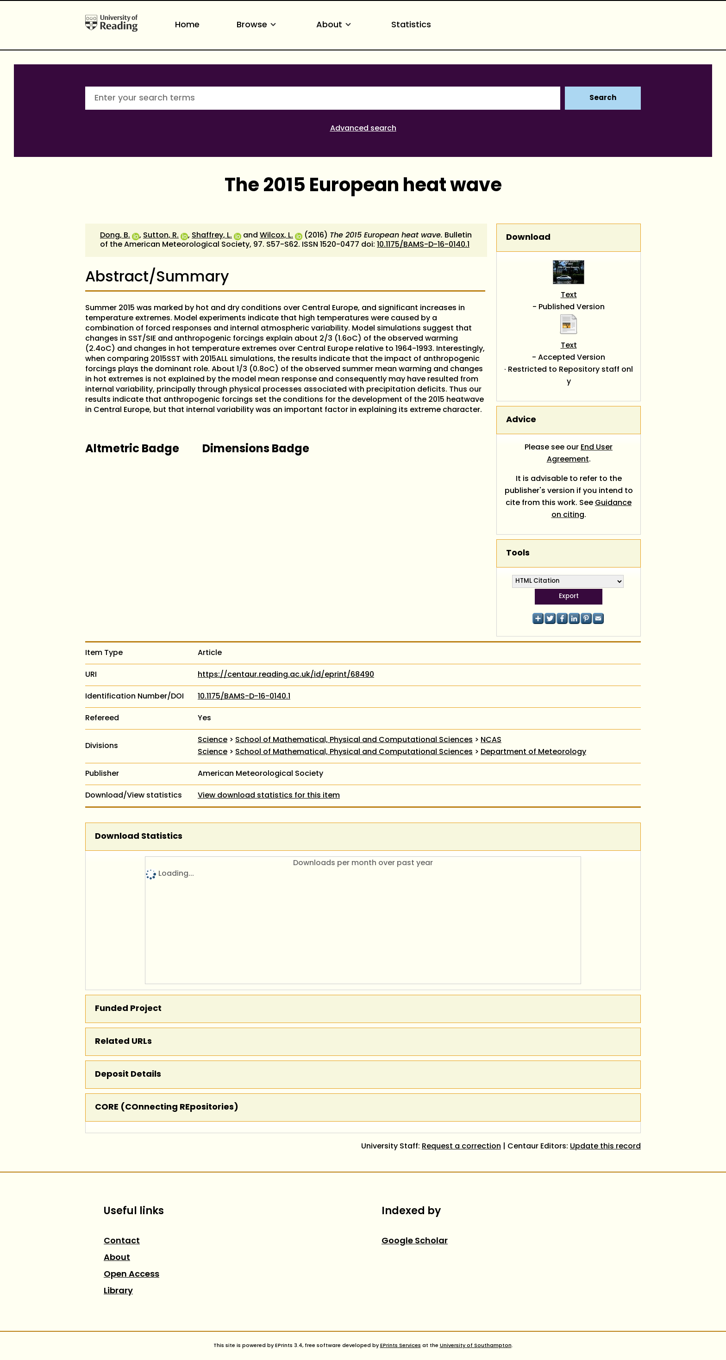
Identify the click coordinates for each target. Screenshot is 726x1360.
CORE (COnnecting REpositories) (166, 1107)
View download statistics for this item (269, 796)
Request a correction (461, 1147)
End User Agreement (580, 454)
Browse (258, 25)
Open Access (131, 1274)
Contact (122, 1241)
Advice (521, 420)
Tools (518, 553)
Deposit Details (128, 1074)
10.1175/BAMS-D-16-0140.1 (423, 245)
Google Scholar (415, 1241)
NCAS (491, 740)
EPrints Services (400, 1345)
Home (187, 25)
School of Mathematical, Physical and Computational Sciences (354, 740)
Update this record (605, 1147)
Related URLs (123, 1042)
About (335, 25)
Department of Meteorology (533, 752)
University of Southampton (476, 1345)
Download (528, 238)
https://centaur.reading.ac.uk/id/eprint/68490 (286, 675)
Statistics (411, 25)
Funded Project (128, 1009)
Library (118, 1291)
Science (212, 740)
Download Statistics (138, 837)
